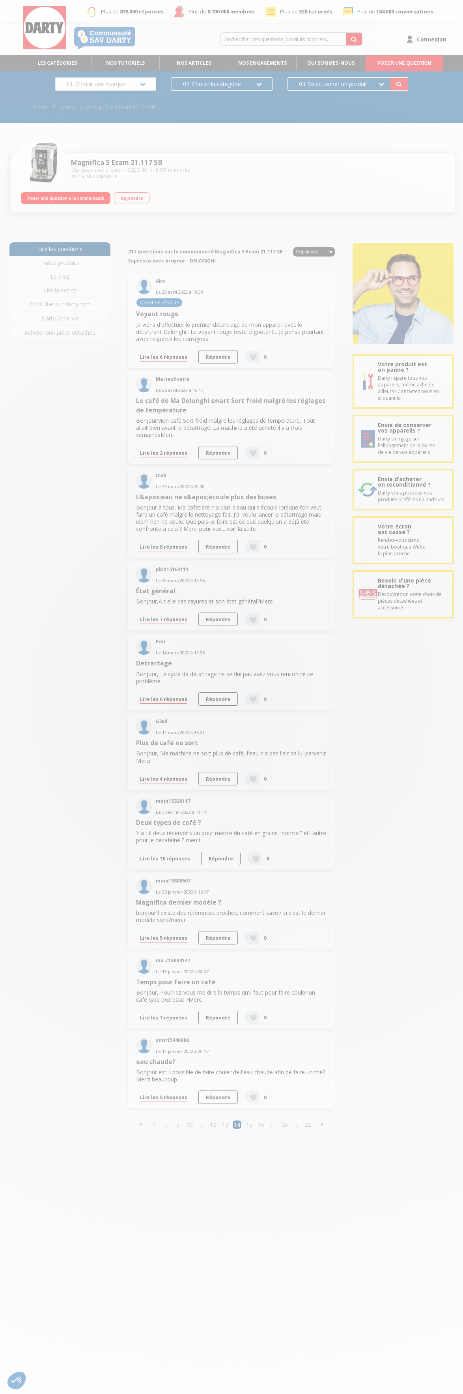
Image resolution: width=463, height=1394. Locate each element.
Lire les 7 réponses (163, 619)
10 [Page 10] (190, 1124)
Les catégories (57, 63)
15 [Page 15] (249, 1124)
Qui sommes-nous (331, 63)
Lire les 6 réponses (163, 357)
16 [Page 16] (261, 1124)
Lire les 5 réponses (163, 938)
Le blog (59, 276)
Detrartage (154, 663)
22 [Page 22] (308, 1124)
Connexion (431, 39)
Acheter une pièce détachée (59, 332)
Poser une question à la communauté (65, 197)
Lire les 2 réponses (163, 453)
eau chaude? (155, 1062)
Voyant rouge (157, 314)
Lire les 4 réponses (163, 779)
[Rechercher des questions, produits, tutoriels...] (354, 39)
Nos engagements (262, 63)
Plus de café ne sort (167, 743)
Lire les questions (60, 249)
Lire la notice (60, 290)
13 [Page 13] (225, 1124)
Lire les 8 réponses (163, 546)
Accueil (41, 106)
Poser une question (404, 63)
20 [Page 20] (285, 1124)
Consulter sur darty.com (60, 304)
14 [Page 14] (237, 1124)
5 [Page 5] (177, 1124)
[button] (141, 1125)
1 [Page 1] (154, 1124)
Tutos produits (60, 262)
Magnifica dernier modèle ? (178, 902)
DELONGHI (140, 170)
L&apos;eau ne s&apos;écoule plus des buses (206, 497)
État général (155, 591)
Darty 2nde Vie (60, 318)
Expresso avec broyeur (97, 170)
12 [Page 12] (213, 1124)
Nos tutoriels (125, 63)
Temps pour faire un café (175, 982)
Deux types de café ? (168, 823)
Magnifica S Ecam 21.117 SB (116, 162)
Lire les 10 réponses (165, 858)
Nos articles (194, 63)
